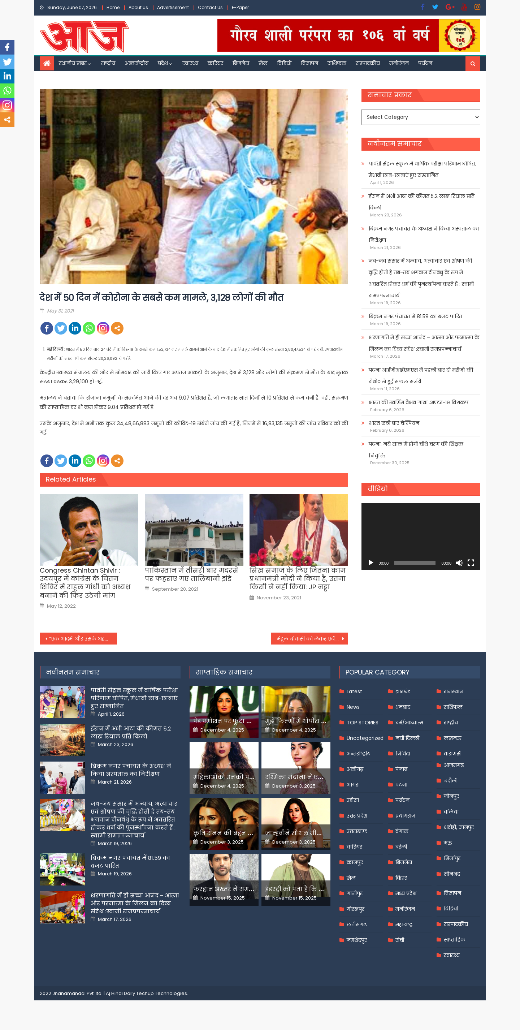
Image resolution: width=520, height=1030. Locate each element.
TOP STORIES (362, 722)
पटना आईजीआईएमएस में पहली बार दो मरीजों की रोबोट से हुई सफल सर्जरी (421, 375)
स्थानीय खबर (73, 63)
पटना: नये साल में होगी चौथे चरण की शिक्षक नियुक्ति (416, 449)
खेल (263, 63)
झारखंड (403, 691)
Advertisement (173, 7)
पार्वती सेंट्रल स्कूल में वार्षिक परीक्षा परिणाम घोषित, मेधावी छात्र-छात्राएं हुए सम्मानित (422, 169)
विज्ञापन (309, 63)
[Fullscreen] (470, 562)
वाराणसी (453, 753)
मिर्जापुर (452, 858)
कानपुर (355, 862)
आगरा (353, 784)
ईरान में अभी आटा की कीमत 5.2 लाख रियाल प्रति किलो (421, 202)
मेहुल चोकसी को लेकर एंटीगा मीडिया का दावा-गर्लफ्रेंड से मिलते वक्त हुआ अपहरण (312, 638)
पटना (401, 784)
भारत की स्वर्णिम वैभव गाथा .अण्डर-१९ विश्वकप (418, 402)
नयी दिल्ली (407, 738)
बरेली (401, 846)
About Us (138, 7)
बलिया (451, 811)
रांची (399, 940)
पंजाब (401, 769)
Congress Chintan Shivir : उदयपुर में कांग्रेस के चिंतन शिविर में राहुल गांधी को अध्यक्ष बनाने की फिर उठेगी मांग (85, 583)
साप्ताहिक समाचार (224, 672)
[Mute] (459, 562)
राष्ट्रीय (108, 63)
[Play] (370, 562)
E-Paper (240, 7)
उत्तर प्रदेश (357, 815)
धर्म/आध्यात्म (409, 722)
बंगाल (401, 831)
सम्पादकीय (368, 63)
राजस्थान (453, 691)
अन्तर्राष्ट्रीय (136, 63)
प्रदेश (163, 63)
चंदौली (451, 780)
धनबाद (402, 707)
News (353, 707)
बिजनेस (241, 63)
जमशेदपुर (357, 940)
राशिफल (337, 63)
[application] (420, 536)
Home (113, 7)
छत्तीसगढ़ (357, 924)
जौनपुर (451, 796)
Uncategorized (365, 738)
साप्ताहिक (454, 939)
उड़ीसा (353, 800)
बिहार (401, 878)
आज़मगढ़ (454, 765)
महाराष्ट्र (404, 924)
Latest (354, 691)
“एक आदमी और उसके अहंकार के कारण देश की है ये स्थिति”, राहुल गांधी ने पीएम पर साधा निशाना (83, 638)
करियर (215, 63)
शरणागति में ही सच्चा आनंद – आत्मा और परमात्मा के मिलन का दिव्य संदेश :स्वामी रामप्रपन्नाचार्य (424, 343)
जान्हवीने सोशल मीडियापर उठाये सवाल (317, 833)
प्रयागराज (405, 815)
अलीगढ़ (355, 769)
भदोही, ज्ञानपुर (459, 827)
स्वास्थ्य (190, 63)
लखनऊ (453, 738)
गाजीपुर (355, 893)
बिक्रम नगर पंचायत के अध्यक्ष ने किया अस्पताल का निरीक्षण (424, 234)
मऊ (448, 842)
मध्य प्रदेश (405, 893)
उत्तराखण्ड (357, 831)
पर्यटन (425, 63)
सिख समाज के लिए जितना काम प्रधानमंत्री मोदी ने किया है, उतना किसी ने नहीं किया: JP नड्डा (298, 578)
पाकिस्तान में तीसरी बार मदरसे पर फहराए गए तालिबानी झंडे (191, 574)
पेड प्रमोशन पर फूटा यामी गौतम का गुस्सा (248, 721)
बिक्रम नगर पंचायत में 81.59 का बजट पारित (415, 316)
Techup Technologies (161, 993)
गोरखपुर (355, 909)
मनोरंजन (399, 63)
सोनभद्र (452, 874)
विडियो (284, 63)
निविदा (402, 753)
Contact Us (210, 7)
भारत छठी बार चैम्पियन (394, 423)
